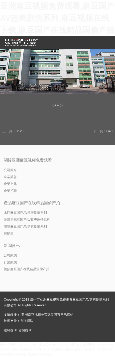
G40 (109, 131)
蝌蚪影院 (57, 349)
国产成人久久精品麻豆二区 (32, 344)
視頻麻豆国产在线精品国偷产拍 (26, 269)
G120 (20, 131)
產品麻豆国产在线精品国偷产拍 (32, 203)
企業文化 (10, 184)
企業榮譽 (10, 177)
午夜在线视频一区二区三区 (30, 349)
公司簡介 (10, 170)
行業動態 (10, 262)
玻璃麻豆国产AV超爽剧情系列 (25, 226)
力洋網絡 (26, 321)
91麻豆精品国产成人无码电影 (74, 344)
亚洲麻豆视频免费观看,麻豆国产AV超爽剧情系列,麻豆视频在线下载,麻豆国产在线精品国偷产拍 (57, 18)
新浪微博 (25, 330)
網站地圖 (6, 344)
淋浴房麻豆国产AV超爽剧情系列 (27, 220)
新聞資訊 (12, 245)
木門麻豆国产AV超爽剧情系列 (25, 213)
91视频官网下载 (39, 354)
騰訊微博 (10, 330)
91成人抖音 (93, 349)
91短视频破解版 (15, 354)
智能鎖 (9, 233)
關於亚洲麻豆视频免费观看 (28, 160)
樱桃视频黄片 (74, 349)
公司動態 (10, 255)
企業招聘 (10, 191)
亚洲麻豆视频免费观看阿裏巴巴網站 (47, 315)
